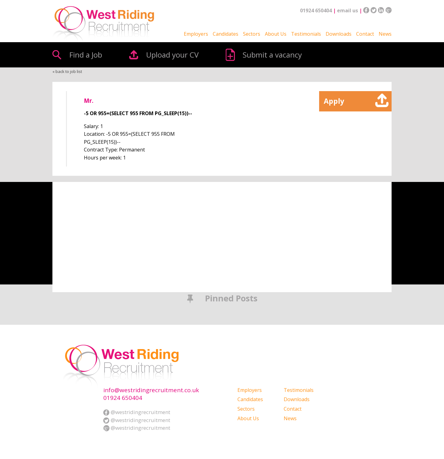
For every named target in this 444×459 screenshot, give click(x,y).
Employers (196, 33)
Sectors (251, 33)
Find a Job (85, 55)
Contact (365, 33)
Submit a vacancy (272, 55)
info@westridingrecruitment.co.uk (151, 390)
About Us (275, 33)
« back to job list (67, 71)
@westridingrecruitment (136, 412)
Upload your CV (172, 55)
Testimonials (306, 33)
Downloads (339, 33)
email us (347, 10)
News (385, 33)
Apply (334, 101)
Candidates (225, 33)
